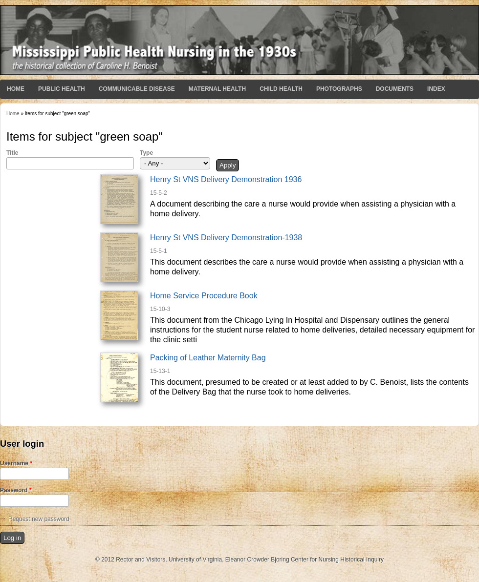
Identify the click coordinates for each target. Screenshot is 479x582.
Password (16, 490)
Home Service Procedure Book (204, 295)
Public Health (61, 88)
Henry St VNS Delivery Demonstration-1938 (226, 237)
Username (16, 463)
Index (436, 88)
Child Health (281, 88)
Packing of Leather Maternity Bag (208, 357)
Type (146, 152)
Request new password (38, 519)
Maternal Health (217, 88)
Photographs (339, 88)
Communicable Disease (137, 88)
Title (12, 152)
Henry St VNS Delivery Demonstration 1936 (226, 179)
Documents (395, 88)
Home (15, 88)
